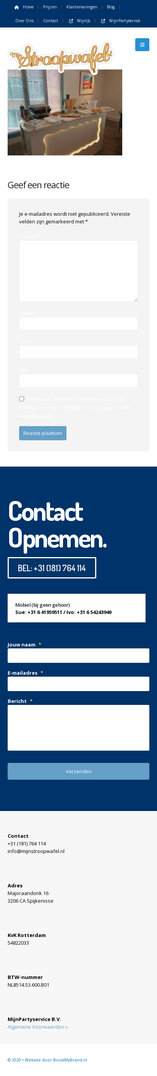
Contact (50, 20)
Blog (111, 7)
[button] (142, 44)
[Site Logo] (61, 44)
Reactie (29, 236)
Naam (28, 313)
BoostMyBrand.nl (70, 1060)
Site (23, 370)
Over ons (24, 20)
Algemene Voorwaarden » (38, 1026)
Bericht (20, 701)
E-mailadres (25, 672)
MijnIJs (79, 20)
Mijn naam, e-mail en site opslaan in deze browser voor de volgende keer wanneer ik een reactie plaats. (74, 407)
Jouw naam (24, 644)
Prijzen (50, 7)
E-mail (28, 341)
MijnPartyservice (120, 20)
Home (23, 7)
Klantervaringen (81, 7)
